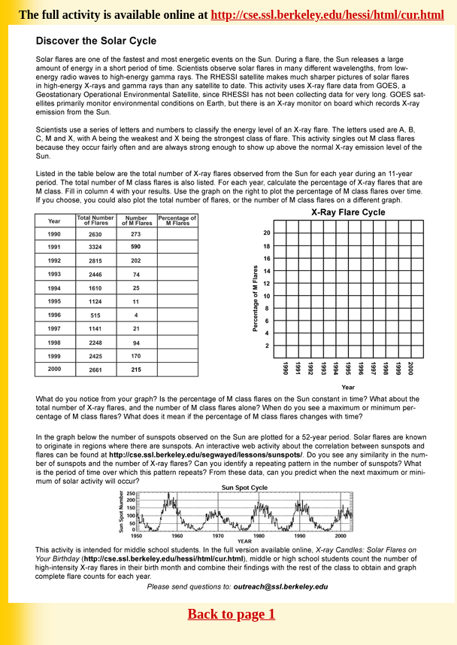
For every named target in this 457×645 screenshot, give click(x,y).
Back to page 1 (232, 614)
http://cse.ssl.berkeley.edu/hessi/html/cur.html (328, 14)
